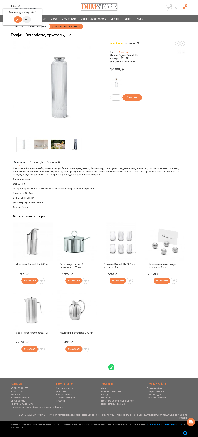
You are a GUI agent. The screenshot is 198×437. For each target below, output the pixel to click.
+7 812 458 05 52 (19, 391)
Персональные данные (113, 404)
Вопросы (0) (53, 162)
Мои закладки (154, 394)
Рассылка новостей (156, 397)
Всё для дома (69, 18)
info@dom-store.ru (20, 397)
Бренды (115, 18)
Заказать (132, 97)
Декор (54, 18)
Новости (60, 401)
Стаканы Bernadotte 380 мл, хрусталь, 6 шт (119, 266)
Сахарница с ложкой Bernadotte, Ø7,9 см (71, 266)
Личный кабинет (155, 388)
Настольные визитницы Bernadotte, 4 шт (162, 266)
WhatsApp (16, 394)
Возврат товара (64, 394)
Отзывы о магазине (111, 391)
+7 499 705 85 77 (19, 388)
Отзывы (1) (36, 162)
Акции (140, 18)
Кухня (43, 18)
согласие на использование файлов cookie (164, 424)
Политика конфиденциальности (117, 401)
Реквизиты (106, 397)
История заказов (155, 391)
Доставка (61, 391)
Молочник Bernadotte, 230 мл (76, 332)
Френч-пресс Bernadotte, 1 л (32, 332)
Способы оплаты (64, 388)
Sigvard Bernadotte (128, 55)
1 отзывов (130, 43)
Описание (19, 162)
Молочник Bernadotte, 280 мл (32, 264)
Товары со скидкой (65, 397)
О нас (104, 388)
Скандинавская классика (93, 18)
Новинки (128, 18)
